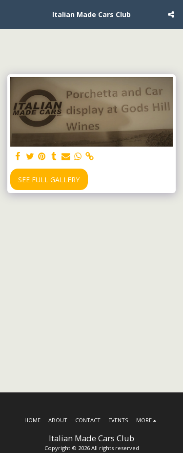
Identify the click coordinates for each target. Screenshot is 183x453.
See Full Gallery (49, 179)
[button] (10, 14)
